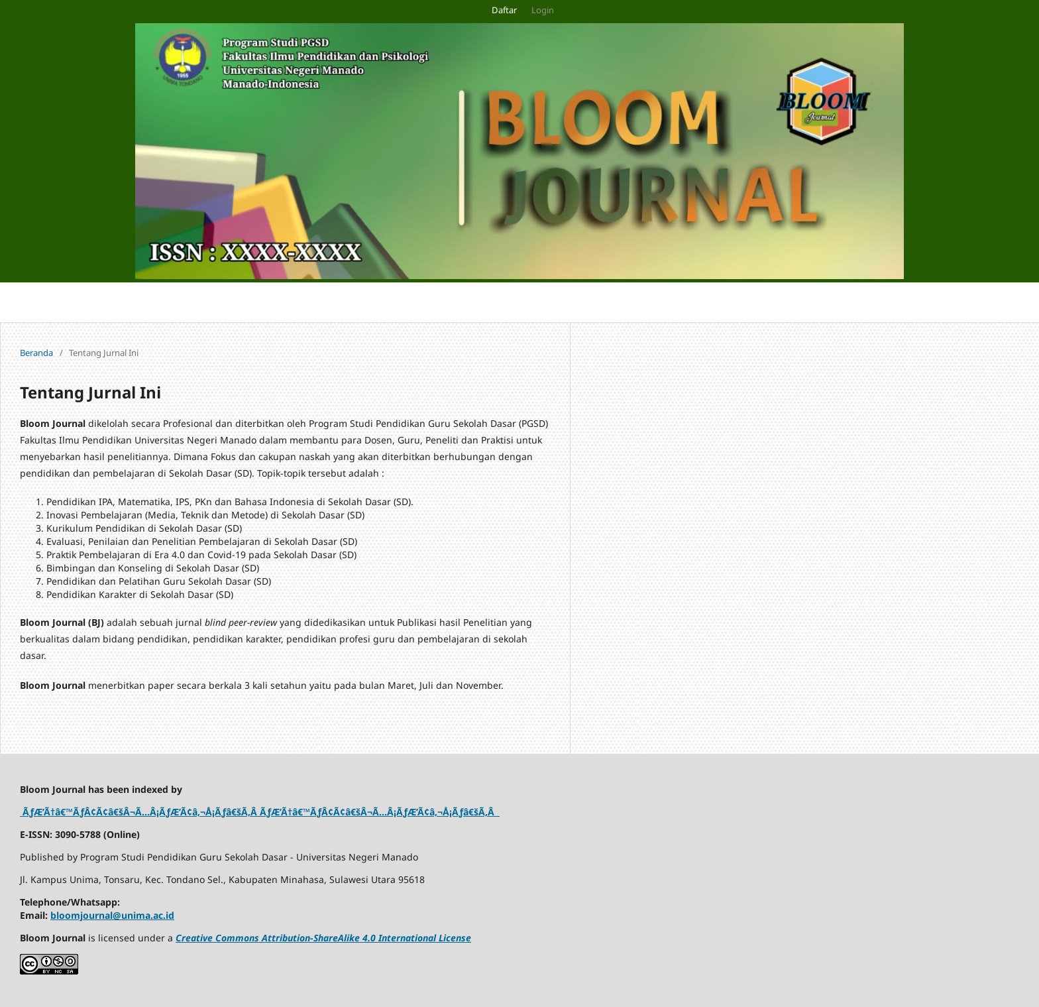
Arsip (254, 302)
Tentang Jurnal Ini (131, 302)
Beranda (36, 353)
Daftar (504, 10)
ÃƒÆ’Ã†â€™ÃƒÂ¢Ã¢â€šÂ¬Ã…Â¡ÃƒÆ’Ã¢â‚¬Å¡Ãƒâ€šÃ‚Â (140, 811)
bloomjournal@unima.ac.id (112, 915)
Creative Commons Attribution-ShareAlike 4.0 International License (323, 937)
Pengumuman (38, 302)
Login (542, 10)
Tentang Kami (320, 302)
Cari (1010, 302)
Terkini (207, 302)
